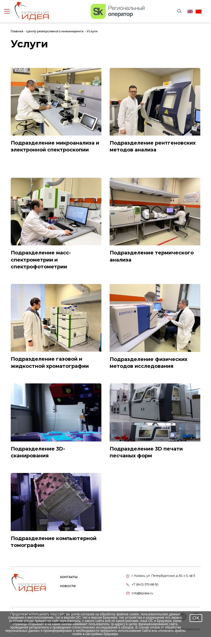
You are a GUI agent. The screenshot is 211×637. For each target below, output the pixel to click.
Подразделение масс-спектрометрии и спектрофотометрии (41, 259)
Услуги (92, 31)
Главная (17, 31)
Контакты (68, 577)
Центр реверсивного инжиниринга (55, 31)
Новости (68, 586)
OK (195, 618)
